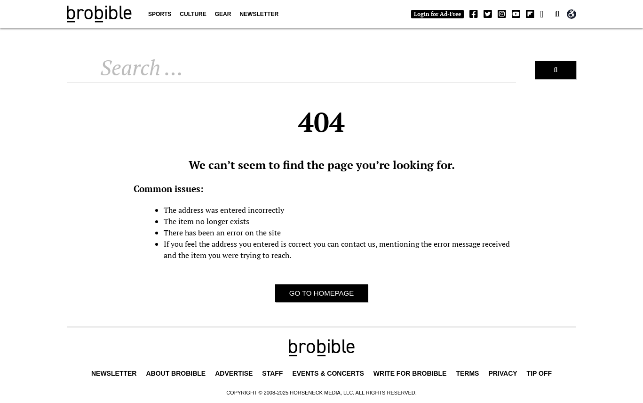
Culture (193, 14)
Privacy (502, 373)
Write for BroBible (410, 373)
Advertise (234, 373)
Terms (467, 373)
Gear (223, 14)
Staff (272, 373)
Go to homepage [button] (321, 293)
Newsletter (258, 14)
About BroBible (176, 373)
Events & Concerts (328, 373)
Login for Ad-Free (437, 13)
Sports (159, 14)
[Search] (555, 70)
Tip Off (539, 373)
